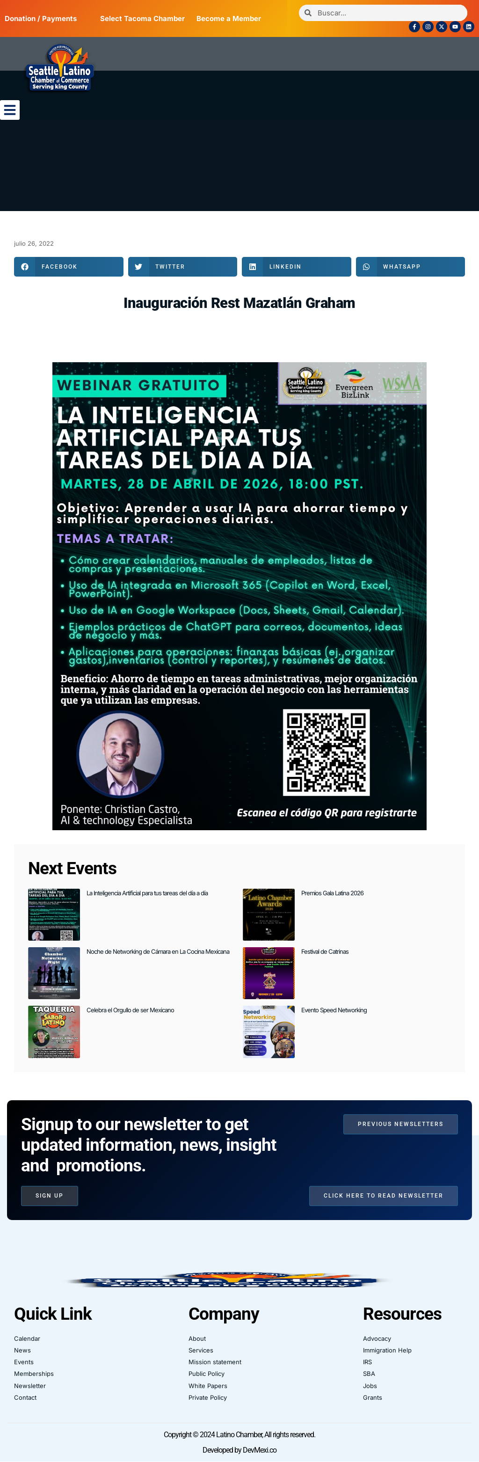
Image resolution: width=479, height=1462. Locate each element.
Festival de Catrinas (324, 951)
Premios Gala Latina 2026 (332, 893)
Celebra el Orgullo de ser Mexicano (130, 1010)
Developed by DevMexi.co (239, 1450)
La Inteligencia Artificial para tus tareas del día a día (147, 893)
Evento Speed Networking (334, 1010)
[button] (10, 110)
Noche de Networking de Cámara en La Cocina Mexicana (158, 951)
